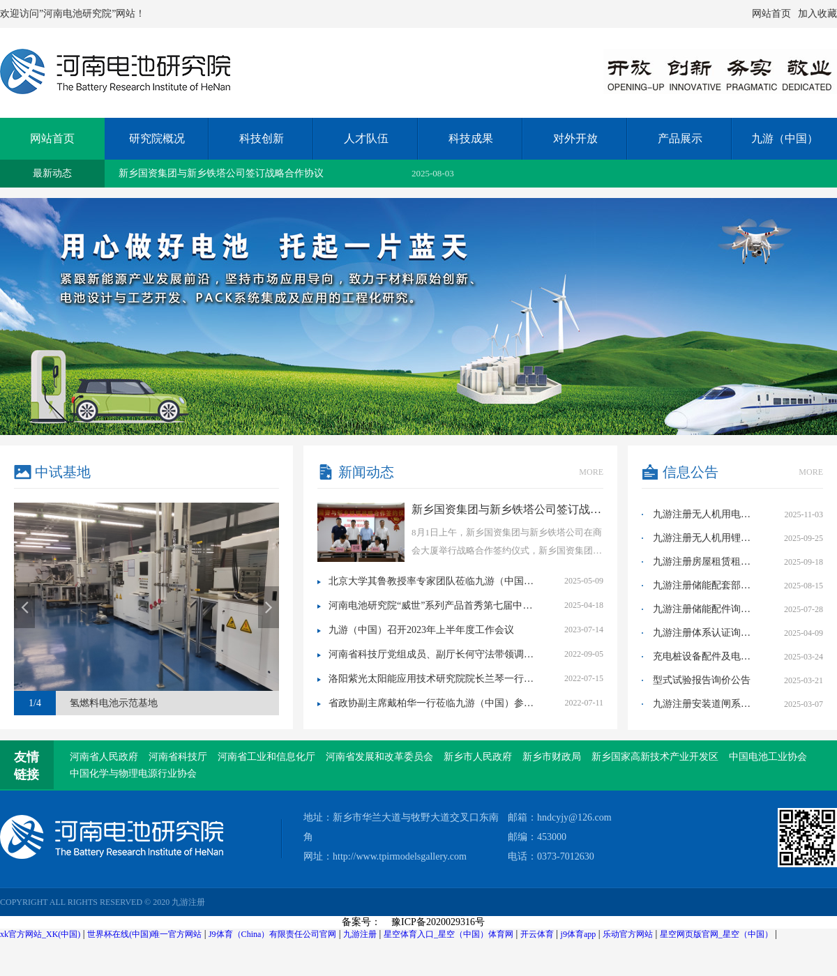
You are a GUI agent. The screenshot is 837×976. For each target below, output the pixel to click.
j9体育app (578, 934)
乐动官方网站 (628, 934)
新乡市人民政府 (478, 757)
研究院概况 (157, 138)
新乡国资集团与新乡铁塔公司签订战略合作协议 (221, 173)
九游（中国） (784, 138)
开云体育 (537, 934)
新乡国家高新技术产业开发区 (654, 757)
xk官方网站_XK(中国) (40, 934)
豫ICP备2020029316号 (438, 922)
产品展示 (680, 138)
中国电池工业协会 (768, 757)
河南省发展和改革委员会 (379, 757)
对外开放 (575, 138)
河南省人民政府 (104, 757)
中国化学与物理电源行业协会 (133, 773)
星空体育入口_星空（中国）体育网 (448, 934)
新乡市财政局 (551, 757)
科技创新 (261, 138)
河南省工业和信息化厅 (266, 757)
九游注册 (360, 934)
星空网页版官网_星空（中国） (716, 934)
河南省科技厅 (178, 757)
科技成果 (470, 138)
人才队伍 (366, 138)
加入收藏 (817, 13)
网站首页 (771, 13)
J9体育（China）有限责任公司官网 (272, 934)
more (591, 472)
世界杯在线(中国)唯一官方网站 (144, 934)
